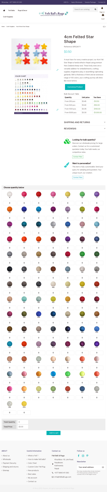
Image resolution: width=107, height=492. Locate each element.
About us (6, 456)
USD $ (66, 2)
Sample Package (90, 2)
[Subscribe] (102, 467)
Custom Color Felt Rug (36, 467)
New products (33, 470)
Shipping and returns (10, 467)
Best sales (32, 474)
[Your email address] (88, 467)
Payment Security (9, 463)
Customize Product (75, 87)
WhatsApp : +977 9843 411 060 (12, 2)
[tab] (84, 122)
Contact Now (77, 157)
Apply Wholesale (77, 2)
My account (32, 478)
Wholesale (7, 459)
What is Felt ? (33, 456)
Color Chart (32, 463)
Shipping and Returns (84, 122)
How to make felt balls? (37, 459)
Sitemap (6, 470)
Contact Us (101, 2)
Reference (68, 47)
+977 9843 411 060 (61, 473)
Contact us (32, 481)
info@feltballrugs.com (62, 477)
